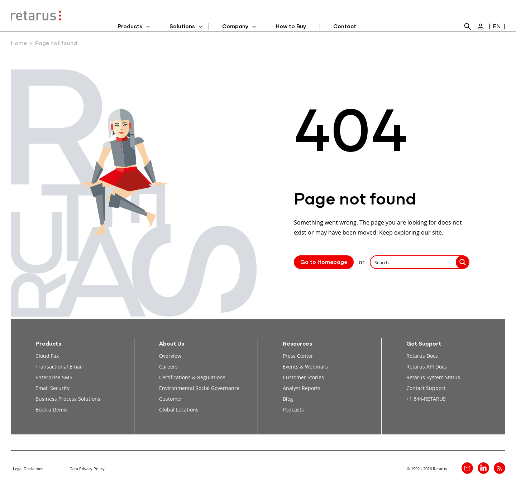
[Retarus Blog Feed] (499, 468)
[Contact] (467, 468)
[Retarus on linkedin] (483, 468)
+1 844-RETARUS (426, 398)
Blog (288, 398)
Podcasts (293, 409)
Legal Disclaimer (28, 468)
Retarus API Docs (426, 366)
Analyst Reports (301, 388)
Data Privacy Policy (87, 468)
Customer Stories (303, 377)
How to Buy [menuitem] (291, 27)
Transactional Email (59, 366)
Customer (170, 398)
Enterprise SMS (53, 377)
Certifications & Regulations (192, 377)
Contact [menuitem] (344, 27)
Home (19, 44)
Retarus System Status (433, 377)
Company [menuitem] (235, 27)
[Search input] (413, 262)
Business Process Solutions (67, 398)
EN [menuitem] (496, 27)
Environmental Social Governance (199, 388)
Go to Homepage (323, 262)
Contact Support (425, 388)
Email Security (52, 388)
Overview (170, 355)
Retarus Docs (422, 355)
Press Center (298, 355)
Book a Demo (51, 409)
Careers (168, 366)
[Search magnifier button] (462, 262)
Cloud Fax (47, 355)
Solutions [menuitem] (182, 27)
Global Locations (179, 409)
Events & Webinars (305, 366)
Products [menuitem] (130, 27)
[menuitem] (467, 26)
